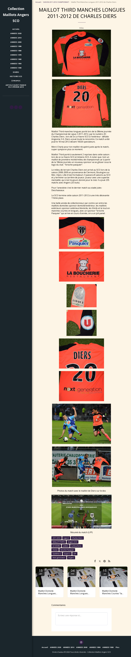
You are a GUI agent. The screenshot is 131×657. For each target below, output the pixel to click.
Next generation (59, 557)
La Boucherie (76, 546)
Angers (71, 557)
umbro (65, 546)
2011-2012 (56, 538)
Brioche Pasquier (67, 550)
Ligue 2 (66, 538)
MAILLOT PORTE (59, 542)
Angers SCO (72, 542)
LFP (75, 554)
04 (73, 571)
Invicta (55, 550)
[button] (12, 107)
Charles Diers (77, 538)
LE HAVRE (56, 546)
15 (41, 571)
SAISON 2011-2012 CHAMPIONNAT (56, 2)
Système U (57, 554)
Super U (67, 554)
